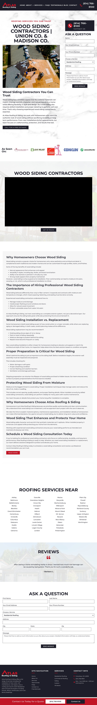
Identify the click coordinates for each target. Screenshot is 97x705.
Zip (63, 626)
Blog (66, 5)
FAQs (47, 5)
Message (68, 73)
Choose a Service (71, 59)
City (4, 626)
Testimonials (57, 5)
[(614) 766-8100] (70, 25)
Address (68, 66)
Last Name (53, 598)
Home (22, 5)
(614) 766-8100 (80, 24)
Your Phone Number (73, 52)
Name (67, 38)
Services (39, 5)
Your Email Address (72, 45)
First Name (7, 598)
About (30, 5)
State (33, 626)
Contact (73, 5)
